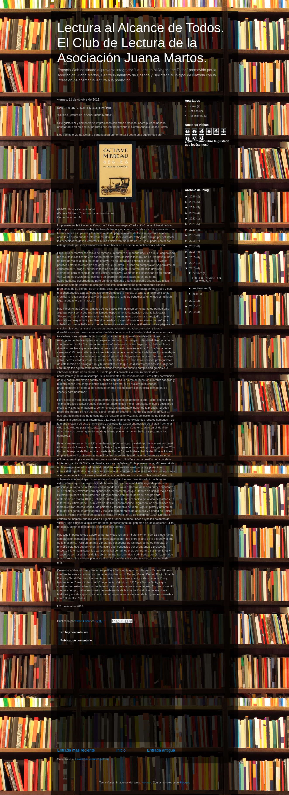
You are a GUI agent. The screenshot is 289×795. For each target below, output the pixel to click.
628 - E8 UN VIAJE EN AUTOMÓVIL (206, 279)
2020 (192, 229)
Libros (192, 106)
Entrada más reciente (76, 750)
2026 (192, 196)
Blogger (184, 782)
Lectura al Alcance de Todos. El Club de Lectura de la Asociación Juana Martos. (140, 42)
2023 (192, 213)
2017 (192, 246)
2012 (192, 300)
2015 (192, 257)
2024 (192, 207)
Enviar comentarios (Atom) (92, 759)
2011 (192, 306)
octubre (198, 273)
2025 (192, 202)
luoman (146, 782)
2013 (192, 268)
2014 (192, 262)
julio (196, 293)
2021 (192, 224)
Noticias (193, 111)
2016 (192, 251)
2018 (192, 240)
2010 (192, 312)
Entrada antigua (161, 750)
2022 (192, 218)
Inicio (121, 750)
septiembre (200, 288)
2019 (192, 235)
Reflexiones (195, 115)
